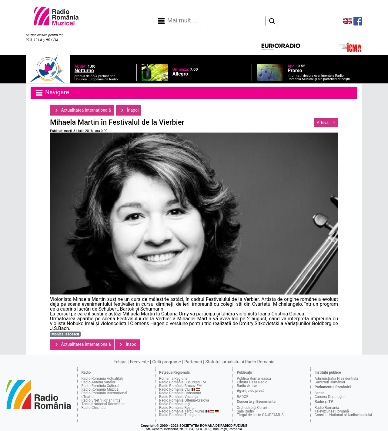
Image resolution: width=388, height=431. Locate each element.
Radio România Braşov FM (180, 386)
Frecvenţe (139, 362)
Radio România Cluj (175, 389)
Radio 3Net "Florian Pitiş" (101, 400)
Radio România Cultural (100, 386)
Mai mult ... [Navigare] (177, 20)
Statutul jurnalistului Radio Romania (239, 362)
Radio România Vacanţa (178, 397)
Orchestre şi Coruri (252, 408)
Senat (319, 393)
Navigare (52, 92)
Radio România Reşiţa (177, 408)
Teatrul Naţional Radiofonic (103, 404)
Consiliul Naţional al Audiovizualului (343, 415)
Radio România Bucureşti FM (182, 382)
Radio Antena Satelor (98, 382)
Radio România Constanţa (180, 393)
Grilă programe (166, 362)
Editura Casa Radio (252, 382)
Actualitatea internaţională (82, 110)
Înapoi (129, 110)
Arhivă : (324, 122)
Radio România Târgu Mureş (182, 411)
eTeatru (87, 397)
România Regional (174, 378)
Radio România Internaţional (104, 393)
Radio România (327, 408)
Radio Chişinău (93, 408)
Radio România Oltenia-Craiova (184, 400)
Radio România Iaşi (174, 404)
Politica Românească (254, 378)
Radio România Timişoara (180, 415)
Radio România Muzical (100, 389)
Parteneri (193, 362)
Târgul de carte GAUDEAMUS (260, 415)
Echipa (120, 362)
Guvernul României (330, 382)
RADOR (243, 397)
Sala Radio (245, 411)
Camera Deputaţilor (330, 397)
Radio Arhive (247, 386)
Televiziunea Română (332, 411)
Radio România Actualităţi (102, 378)
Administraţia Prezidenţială (336, 378)
